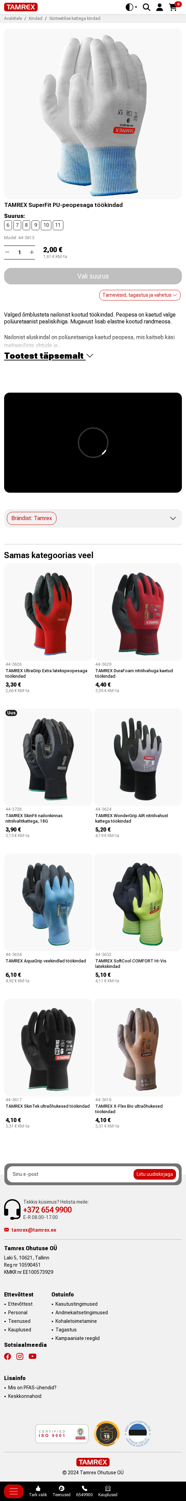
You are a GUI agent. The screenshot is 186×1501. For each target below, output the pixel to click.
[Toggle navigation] (13, 1491)
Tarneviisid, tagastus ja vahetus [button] (139, 295)
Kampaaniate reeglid (77, 1338)
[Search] (146, 7)
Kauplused (19, 1329)
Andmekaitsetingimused (81, 1312)
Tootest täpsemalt (49, 356)
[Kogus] (19, 252)
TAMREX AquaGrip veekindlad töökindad (45, 960)
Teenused (19, 1321)
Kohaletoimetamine (76, 1321)
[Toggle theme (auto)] (131, 7)
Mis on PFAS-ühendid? (32, 1387)
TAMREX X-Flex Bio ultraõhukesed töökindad (129, 1109)
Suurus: (14, 216)
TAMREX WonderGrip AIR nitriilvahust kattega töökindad (131, 818)
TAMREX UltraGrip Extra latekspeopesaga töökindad (46, 673)
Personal (17, 1312)
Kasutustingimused (76, 1304)
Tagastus (66, 1329)
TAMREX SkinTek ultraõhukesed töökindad (47, 1106)
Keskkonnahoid (24, 1396)
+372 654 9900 (47, 1210)
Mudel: (10, 238)
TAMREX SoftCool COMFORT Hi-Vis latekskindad (130, 963)
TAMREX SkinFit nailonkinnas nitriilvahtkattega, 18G (34, 818)
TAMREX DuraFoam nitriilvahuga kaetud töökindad (134, 673)
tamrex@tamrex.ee (30, 1230)
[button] (159, 6)
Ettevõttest (20, 1304)
